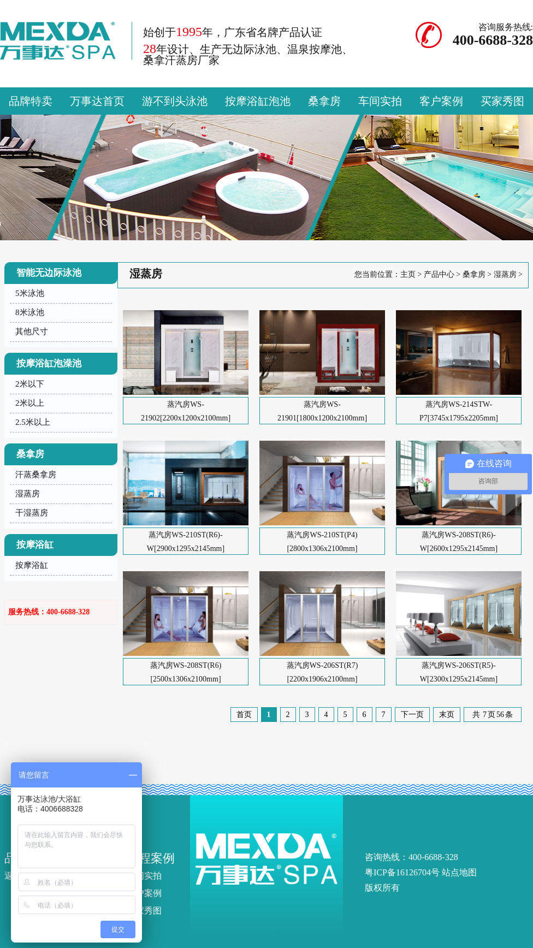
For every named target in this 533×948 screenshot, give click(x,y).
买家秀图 (502, 101)
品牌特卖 (30, 101)
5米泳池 (29, 293)
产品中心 (439, 274)
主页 (408, 274)
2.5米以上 (32, 422)
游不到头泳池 (175, 101)
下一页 (412, 714)
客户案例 (441, 101)
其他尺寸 (31, 331)
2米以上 (29, 403)
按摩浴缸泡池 (258, 101)
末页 (446, 714)
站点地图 (459, 872)
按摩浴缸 (31, 565)
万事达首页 (97, 101)
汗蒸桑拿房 (35, 474)
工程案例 (151, 858)
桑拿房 (324, 101)
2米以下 (29, 384)
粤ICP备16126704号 (402, 872)
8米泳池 (29, 312)
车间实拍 (380, 101)
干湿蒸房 (31, 512)
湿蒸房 (27, 493)
